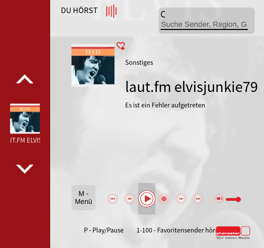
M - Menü (83, 197)
